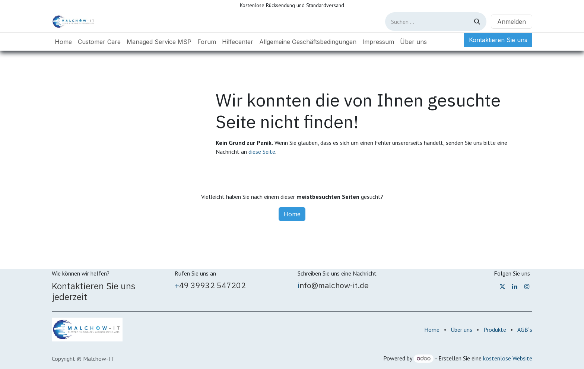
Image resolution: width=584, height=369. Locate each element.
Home (292, 214)
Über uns (461, 329)
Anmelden (511, 21)
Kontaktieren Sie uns (498, 40)
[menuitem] (63, 41)
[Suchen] (477, 21)
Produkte (494, 329)
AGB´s (524, 329)
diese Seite (261, 151)
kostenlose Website (507, 358)
